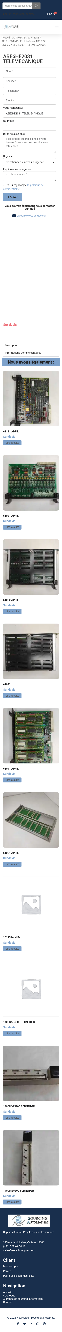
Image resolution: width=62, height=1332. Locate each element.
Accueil (6, 37)
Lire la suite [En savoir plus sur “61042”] (12, 695)
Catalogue (9, 1295)
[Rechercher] (36, 5)
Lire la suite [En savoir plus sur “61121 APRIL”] (12, 442)
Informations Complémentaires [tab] (23, 352)
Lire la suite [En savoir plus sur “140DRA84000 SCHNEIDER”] (12, 1033)
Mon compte (10, 1266)
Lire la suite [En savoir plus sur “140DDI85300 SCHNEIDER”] (12, 1201)
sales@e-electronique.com (32, 215)
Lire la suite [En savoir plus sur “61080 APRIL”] (12, 611)
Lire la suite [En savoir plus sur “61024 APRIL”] (12, 864)
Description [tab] (11, 345)
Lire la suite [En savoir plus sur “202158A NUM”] (12, 948)
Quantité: (8, 121)
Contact (7, 1302)
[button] (57, 27)
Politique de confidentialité (18, 1275)
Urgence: (8, 156)
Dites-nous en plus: (14, 134)
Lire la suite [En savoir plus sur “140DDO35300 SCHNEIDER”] (12, 1117)
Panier (7, 1271)
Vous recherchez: (13, 108)
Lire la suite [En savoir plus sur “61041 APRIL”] (12, 779)
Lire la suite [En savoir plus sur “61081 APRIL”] (12, 527)
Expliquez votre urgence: (17, 169)
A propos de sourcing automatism (23, 1298)
